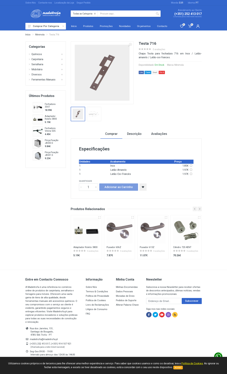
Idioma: (193, 2)
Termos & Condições (97, 291)
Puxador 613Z (147, 247)
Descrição (134, 134)
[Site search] (126, 13)
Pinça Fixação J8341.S (51, 153)
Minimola (39, 34)
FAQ (88, 313)
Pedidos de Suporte (126, 300)
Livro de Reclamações (97, 304)
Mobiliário (36, 69)
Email (155, 72)
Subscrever (191, 300)
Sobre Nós (30, 3)
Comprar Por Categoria (46, 26)
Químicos (35, 54)
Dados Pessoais (124, 291)
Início (27, 34)
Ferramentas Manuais (42, 79)
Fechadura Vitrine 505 (50, 129)
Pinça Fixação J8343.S (51, 141)
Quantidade (85, 181)
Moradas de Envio (125, 296)
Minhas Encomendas (127, 287)
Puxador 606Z (114, 247)
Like (141, 72)
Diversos (35, 74)
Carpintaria (36, 59)
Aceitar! (178, 368)
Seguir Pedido (84, 3)
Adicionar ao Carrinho (119, 187)
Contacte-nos (45, 3)
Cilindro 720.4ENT (182, 247)
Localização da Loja (64, 3)
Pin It (162, 72)
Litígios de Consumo (96, 309)
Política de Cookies (96, 300)
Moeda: (177, 2)
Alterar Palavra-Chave (127, 304)
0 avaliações (159, 49)
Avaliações (159, 134)
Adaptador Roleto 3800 (51, 117)
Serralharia (36, 64)
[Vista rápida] (99, 217)
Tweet (148, 72)
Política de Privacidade (97, 296)
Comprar (111, 134)
